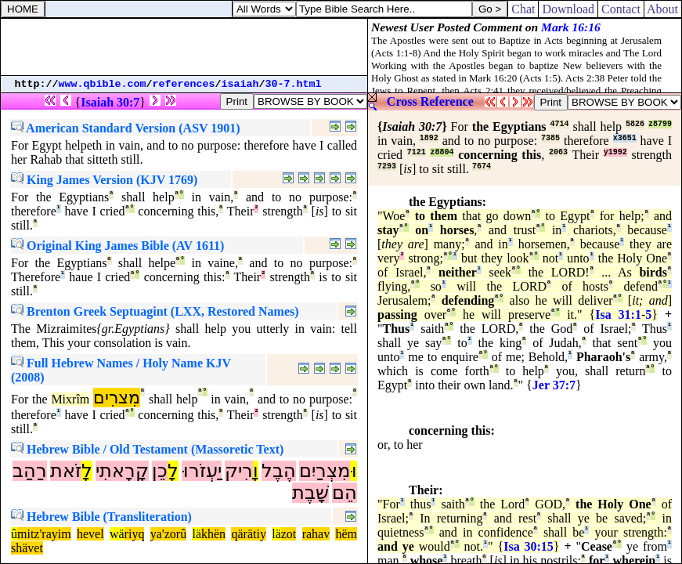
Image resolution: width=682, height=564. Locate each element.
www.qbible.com (102, 84)
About (662, 9)
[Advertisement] (184, 47)
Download (568, 9)
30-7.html (293, 84)
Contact (621, 9)
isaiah (240, 84)
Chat (523, 9)
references (184, 84)
